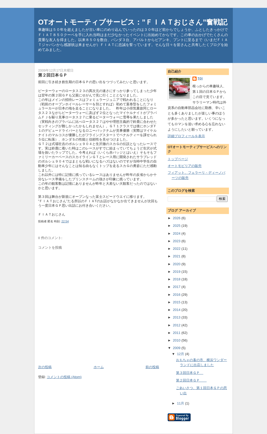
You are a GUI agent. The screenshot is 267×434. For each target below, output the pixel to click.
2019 (177, 272)
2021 (177, 256)
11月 (181, 403)
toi (200, 78)
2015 (177, 302)
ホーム (99, 367)
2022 (177, 249)
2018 (177, 279)
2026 (177, 218)
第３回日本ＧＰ (189, 373)
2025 (177, 226)
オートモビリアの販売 (185, 166)
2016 (177, 295)
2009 (177, 348)
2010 (177, 340)
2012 (177, 325)
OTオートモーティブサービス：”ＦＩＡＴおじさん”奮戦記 (132, 22)
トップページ (178, 159)
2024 (177, 233)
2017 (177, 287)
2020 (177, 264)
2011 (177, 333)
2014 (177, 310)
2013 (177, 317)
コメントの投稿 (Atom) (64, 377)
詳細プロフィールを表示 (186, 136)
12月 (181, 354)
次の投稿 (45, 367)
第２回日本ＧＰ (191, 380)
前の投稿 (152, 367)
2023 (177, 241)
